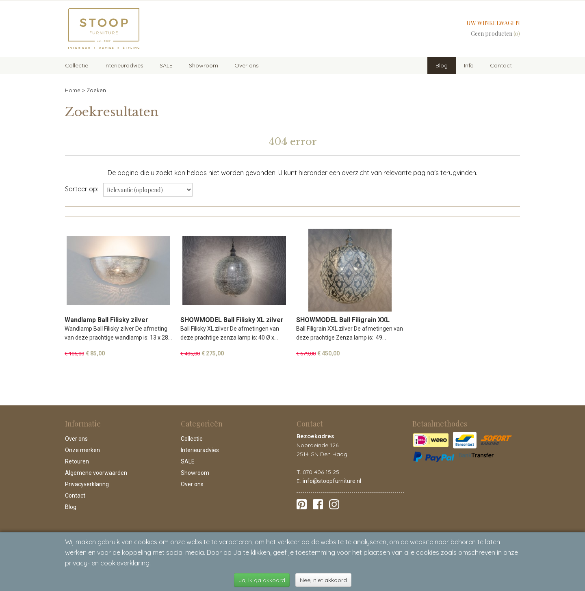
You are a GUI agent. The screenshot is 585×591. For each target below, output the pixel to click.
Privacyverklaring (87, 484)
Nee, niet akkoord (323, 580)
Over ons (246, 65)
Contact (501, 65)
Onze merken (82, 450)
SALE (166, 65)
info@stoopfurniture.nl (332, 481)
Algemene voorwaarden (96, 473)
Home (72, 90)
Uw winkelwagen (493, 23)
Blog (442, 65)
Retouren (77, 461)
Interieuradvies (123, 65)
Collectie (76, 65)
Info (469, 65)
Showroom (203, 65)
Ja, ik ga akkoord (261, 580)
